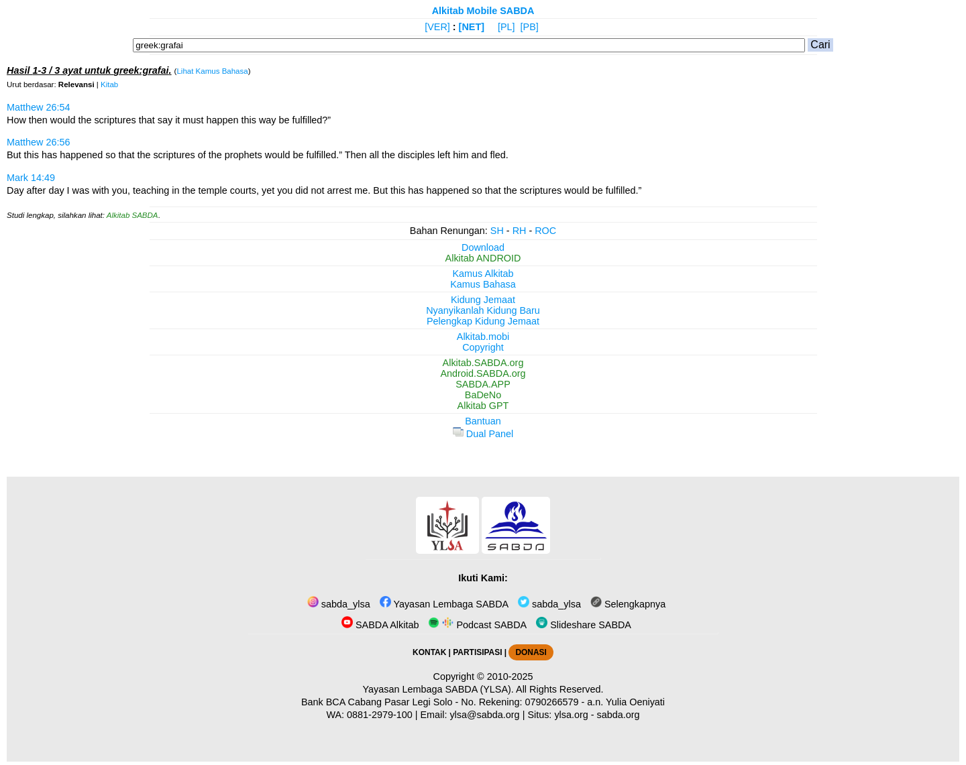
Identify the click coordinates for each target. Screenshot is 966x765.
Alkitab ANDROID (483, 258)
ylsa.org (571, 714)
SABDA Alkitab (380, 625)
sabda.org (618, 714)
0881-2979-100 (380, 714)
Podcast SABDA (477, 625)
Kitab (109, 84)
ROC (545, 230)
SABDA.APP (483, 384)
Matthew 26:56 (38, 142)
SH (497, 230)
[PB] (530, 26)
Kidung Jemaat (483, 299)
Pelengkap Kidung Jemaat (483, 321)
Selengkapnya (627, 604)
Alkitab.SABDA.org (483, 362)
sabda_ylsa (338, 604)
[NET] (471, 26)
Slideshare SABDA (583, 625)
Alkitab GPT (483, 405)
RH (520, 230)
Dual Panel (483, 433)
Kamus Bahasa (483, 284)
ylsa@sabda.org (484, 714)
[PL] (506, 26)
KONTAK (429, 652)
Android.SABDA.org (482, 373)
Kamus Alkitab (482, 273)
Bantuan (483, 421)
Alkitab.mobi (483, 336)
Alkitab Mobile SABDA (483, 10)
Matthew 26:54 (38, 107)
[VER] (437, 26)
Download (483, 247)
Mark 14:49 (31, 177)
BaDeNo (483, 395)
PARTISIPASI (477, 652)
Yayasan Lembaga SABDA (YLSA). (438, 689)
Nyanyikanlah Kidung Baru (483, 310)
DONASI (530, 652)
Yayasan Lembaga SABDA (444, 604)
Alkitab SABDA (132, 215)
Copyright (483, 347)
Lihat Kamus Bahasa (212, 71)
